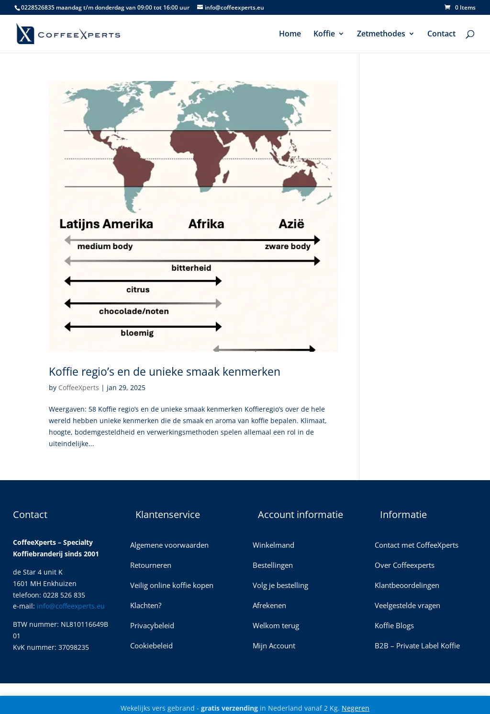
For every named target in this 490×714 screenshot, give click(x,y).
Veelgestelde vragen (407, 606)
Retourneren (150, 566)
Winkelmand (273, 545)
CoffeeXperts (78, 387)
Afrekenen (269, 606)
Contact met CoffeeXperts (416, 545)
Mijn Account (274, 646)
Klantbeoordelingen (407, 586)
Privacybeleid (152, 626)
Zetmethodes (381, 34)
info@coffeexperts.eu (71, 605)
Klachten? (145, 606)
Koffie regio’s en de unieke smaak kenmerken (164, 371)
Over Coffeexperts (404, 566)
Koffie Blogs (394, 626)
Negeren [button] (355, 708)
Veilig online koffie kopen (171, 586)
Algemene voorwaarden (169, 545)
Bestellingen (273, 566)
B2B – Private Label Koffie (417, 646)
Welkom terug (276, 626)
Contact (441, 34)
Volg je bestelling (280, 586)
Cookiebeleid (151, 646)
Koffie (324, 34)
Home (290, 34)
